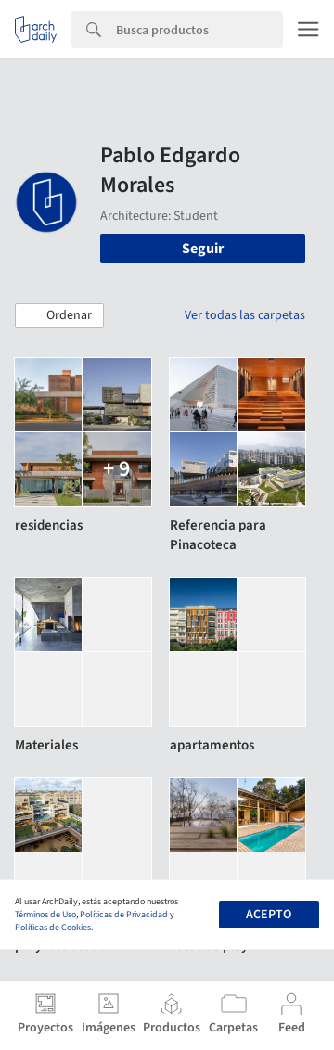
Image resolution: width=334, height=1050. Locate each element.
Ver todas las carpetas (245, 315)
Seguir (203, 248)
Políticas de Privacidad (124, 914)
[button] (59, 316)
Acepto (268, 914)
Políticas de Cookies (53, 927)
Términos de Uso (45, 914)
